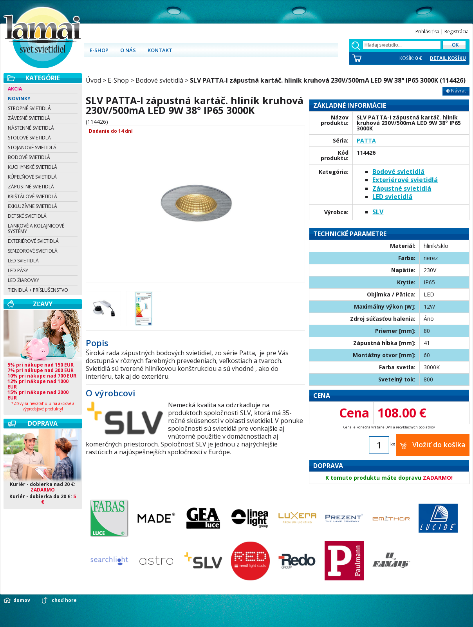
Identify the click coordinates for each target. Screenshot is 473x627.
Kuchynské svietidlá (32, 167)
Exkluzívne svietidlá (32, 206)
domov (21, 600)
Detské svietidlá (27, 216)
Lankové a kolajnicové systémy (36, 228)
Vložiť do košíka (433, 444)
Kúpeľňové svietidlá (32, 176)
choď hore (64, 600)
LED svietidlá (23, 260)
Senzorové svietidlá (33, 251)
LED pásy (18, 270)
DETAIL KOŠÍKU (448, 58)
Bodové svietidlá (29, 157)
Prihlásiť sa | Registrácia (442, 31)
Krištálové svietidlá (32, 196)
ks (392, 444)
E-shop (99, 50)
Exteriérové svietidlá (33, 241)
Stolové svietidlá (29, 137)
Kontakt (160, 50)
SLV (377, 212)
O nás (128, 50)
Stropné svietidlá (29, 108)
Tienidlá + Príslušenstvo (38, 290)
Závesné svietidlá (29, 118)
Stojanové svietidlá (32, 147)
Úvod (93, 80)
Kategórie (42, 78)
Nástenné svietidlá (31, 128)
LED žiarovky (23, 280)
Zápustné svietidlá (31, 186)
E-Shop (118, 80)
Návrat (456, 90)
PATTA (366, 140)
